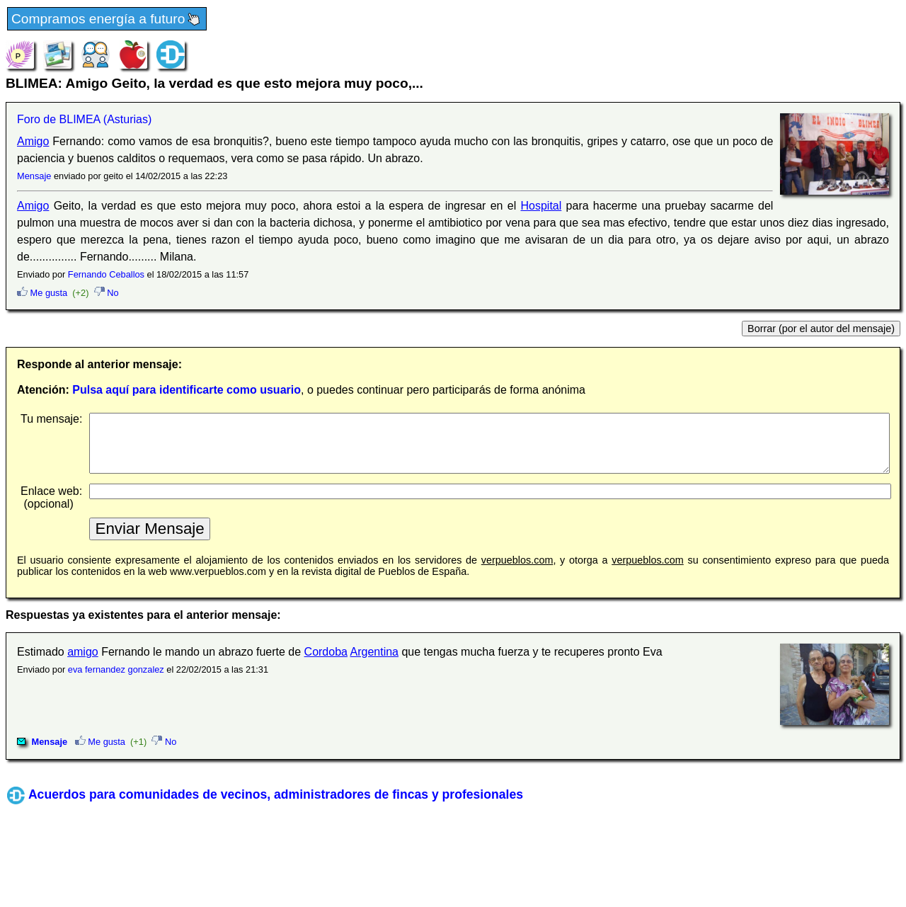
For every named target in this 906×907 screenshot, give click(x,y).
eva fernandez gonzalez (116, 680)
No (106, 292)
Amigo (33, 141)
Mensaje (34, 176)
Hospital (541, 206)
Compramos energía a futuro (106, 19)
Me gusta (42, 292)
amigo (82, 662)
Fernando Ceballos (106, 274)
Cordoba (326, 662)
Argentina (374, 662)
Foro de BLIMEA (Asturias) (84, 119)
